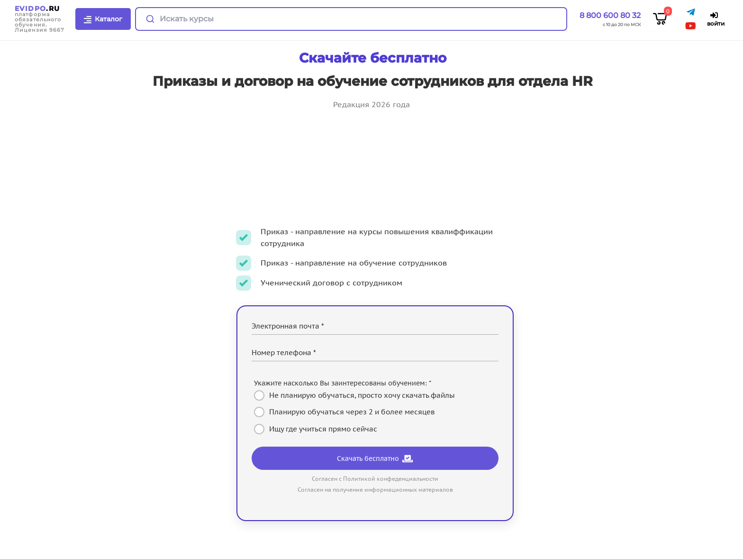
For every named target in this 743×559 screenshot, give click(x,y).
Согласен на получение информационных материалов (375, 489)
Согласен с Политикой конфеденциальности (375, 478)
